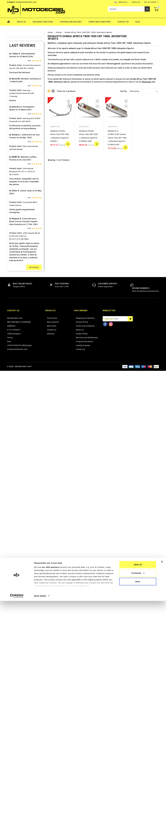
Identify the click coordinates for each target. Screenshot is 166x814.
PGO (14, 351)
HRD (14, 223)
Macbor (15, 296)
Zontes (15, 464)
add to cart (68, 144)
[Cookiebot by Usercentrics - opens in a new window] (16, 809)
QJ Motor (16, 369)
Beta (14, 110)
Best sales (51, 769)
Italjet (15, 246)
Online (15, 337)
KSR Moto (16, 264)
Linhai (15, 282)
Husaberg (16, 228)
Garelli (15, 192)
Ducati (15, 173)
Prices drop (52, 762)
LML (14, 287)
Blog (137, 22)
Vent (14, 451)
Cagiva (15, 132)
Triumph (16, 437)
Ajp (13, 73)
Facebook (105, 767)
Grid (49, 91)
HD (13, 210)
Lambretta (17, 278)
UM (14, 446)
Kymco (15, 273)
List (53, 91)
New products (53, 766)
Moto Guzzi (17, 319)
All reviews (34, 711)
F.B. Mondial (18, 182)
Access (15, 55)
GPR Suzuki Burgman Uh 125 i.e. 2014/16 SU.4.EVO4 (22, 615)
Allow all (138, 777)
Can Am (15, 137)
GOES (15, 205)
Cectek (15, 142)
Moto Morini (18, 323)
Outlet (15, 342)
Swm (14, 414)
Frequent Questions (43, 22)
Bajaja (15, 92)
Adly (14, 60)
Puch (14, 364)
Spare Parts (17, 401)
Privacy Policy (82, 766)
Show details (40, 809)
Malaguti (16, 301)
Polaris (15, 360)
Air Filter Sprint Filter (22, 69)
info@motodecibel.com (26, 2)
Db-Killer (16, 160)
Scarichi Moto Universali (23, 387)
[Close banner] (162, 775)
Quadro (15, 373)
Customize (137, 786)
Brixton (15, 119)
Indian (15, 242)
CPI (14, 151)
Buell (14, 123)
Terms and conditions (99, 22)
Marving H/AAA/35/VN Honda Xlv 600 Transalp (21, 537)
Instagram (110, 767)
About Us (21, 22)
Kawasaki (16, 251)
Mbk (14, 305)
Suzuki (15, 410)
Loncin (15, 292)
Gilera (15, 201)
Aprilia (15, 78)
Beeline (15, 101)
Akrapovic (55, 127)
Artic (14, 82)
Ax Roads (16, 87)
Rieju (14, 378)
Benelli (15, 105)
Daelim (15, 155)
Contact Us (123, 22)
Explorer (16, 178)
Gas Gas (16, 196)
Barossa (16, 96)
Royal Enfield (18, 382)
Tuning (15, 442)
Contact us (13, 754)
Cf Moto (16, 146)
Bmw (14, 114)
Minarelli (16, 310)
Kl (13, 260)
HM (14, 214)
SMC (14, 396)
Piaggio (16, 355)
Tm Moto (16, 428)
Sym (14, 419)
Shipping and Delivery (71, 22)
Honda (15, 219)
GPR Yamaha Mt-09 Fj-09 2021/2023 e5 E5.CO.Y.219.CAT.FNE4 (24, 680)
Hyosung (16, 237)
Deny (137, 794)
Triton (15, 432)
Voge (14, 455)
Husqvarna (17, 232)
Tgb (14, 423)
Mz (13, 332)
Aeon (14, 64)
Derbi (14, 164)
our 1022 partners (50, 780)
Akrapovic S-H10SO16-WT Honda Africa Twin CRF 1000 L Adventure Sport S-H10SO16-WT (117, 138)
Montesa (16, 314)
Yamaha (16, 460)
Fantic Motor (18, 187)
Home (10, 22)
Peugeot (16, 346)
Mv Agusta (17, 328)
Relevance (144, 91)
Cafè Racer (17, 128)
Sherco (15, 392)
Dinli (14, 169)
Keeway (15, 255)
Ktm (14, 269)
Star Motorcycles (20, 405)
